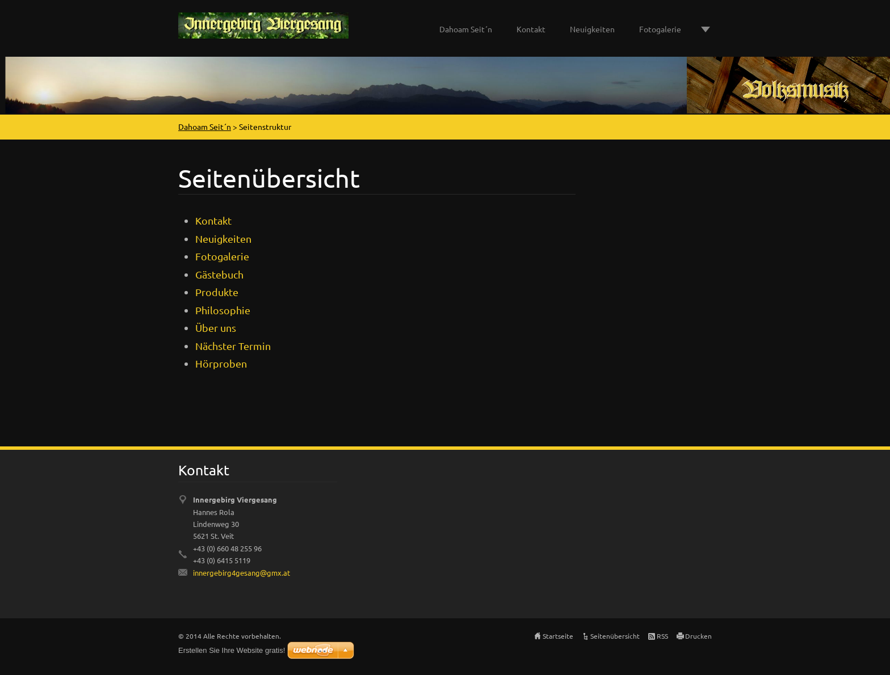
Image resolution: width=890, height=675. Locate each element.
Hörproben (221, 363)
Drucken (698, 635)
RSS (662, 635)
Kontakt (531, 29)
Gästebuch (219, 274)
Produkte (216, 292)
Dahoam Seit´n (465, 29)
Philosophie (222, 310)
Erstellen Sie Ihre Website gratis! (231, 650)
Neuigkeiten (592, 29)
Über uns (215, 328)
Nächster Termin (233, 346)
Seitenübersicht (615, 635)
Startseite (558, 635)
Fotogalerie (660, 29)
